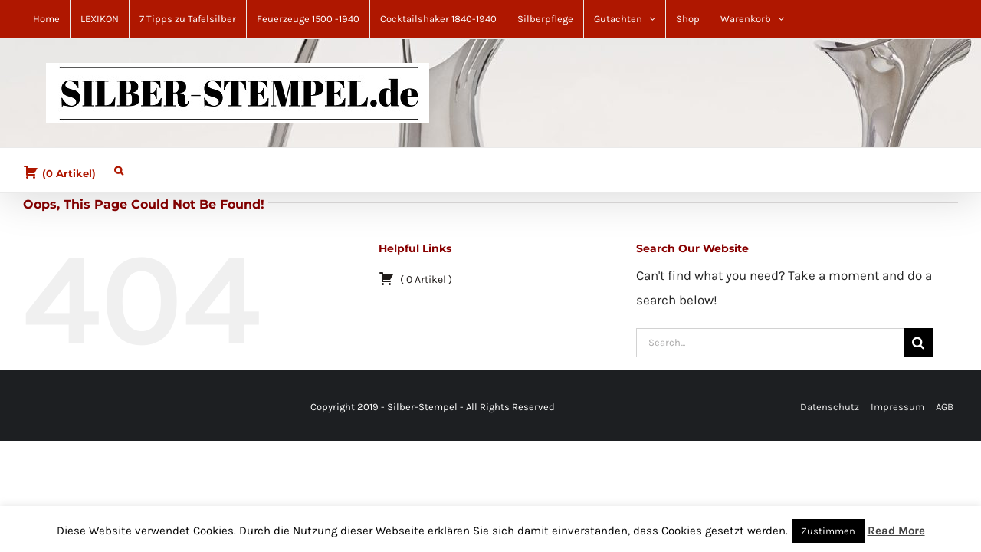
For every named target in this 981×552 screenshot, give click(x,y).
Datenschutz (829, 406)
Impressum (897, 406)
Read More (896, 530)
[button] (111, 167)
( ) (59, 171)
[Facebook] (36, 407)
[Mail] (55, 407)
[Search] (918, 342)
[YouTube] (64, 407)
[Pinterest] (46, 407)
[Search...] (770, 342)
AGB (944, 406)
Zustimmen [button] (828, 531)
